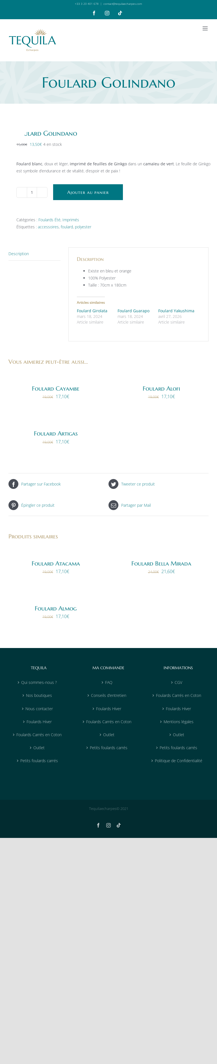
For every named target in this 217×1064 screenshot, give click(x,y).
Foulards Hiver (39, 721)
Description (18, 253)
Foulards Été (49, 219)
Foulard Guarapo (133, 310)
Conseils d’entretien (108, 695)
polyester (83, 226)
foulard (67, 226)
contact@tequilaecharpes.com (122, 4)
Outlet (39, 747)
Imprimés (70, 219)
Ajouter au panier (88, 192)
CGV (178, 682)
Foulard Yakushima (176, 310)
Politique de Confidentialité (178, 760)
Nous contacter (39, 708)
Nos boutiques (39, 695)
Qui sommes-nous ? (39, 682)
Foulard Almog (56, 608)
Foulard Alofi (161, 388)
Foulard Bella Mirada (161, 563)
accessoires (48, 226)
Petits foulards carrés (39, 760)
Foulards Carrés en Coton (39, 734)
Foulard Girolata (92, 310)
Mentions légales (179, 721)
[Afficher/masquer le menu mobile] (206, 28)
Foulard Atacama (56, 563)
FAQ (108, 682)
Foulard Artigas (56, 433)
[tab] (34, 253)
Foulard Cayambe (55, 388)
